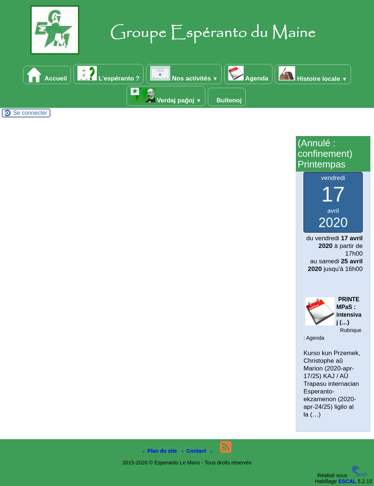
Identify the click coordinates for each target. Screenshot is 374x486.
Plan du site (160, 451)
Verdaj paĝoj (166, 96)
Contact (195, 451)
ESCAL (347, 481)
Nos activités (184, 74)
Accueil (47, 75)
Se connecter (30, 113)
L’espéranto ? (108, 74)
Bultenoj (227, 97)
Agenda (248, 74)
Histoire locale (313, 74)
